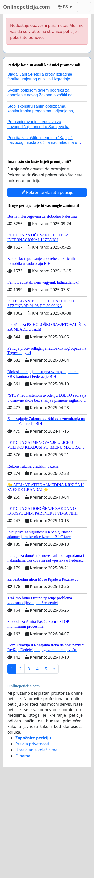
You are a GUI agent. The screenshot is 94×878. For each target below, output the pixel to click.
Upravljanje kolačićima (36, 750)
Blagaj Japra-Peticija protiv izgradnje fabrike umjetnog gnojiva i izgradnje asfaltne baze (39, 79)
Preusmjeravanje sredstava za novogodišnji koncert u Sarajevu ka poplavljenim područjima (38, 126)
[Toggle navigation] (84, 7)
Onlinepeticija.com (26, 6)
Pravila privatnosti (32, 744)
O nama (22, 756)
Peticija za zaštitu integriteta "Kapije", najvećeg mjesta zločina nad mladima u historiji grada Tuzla (42, 142)
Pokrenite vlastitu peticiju (47, 192)
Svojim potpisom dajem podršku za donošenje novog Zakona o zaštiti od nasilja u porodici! (40, 95)
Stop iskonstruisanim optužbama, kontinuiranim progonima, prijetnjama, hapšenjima (40, 111)
